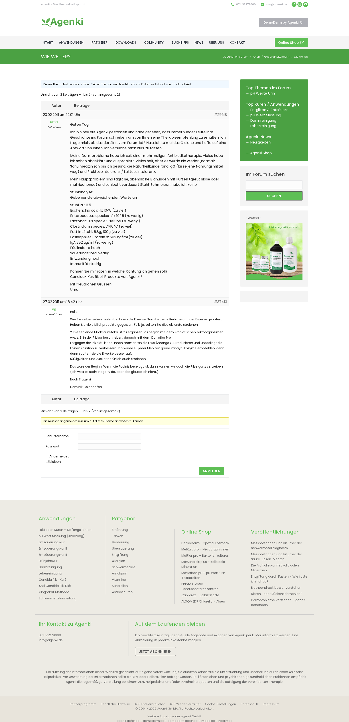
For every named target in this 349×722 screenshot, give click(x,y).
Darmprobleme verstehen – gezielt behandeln (278, 602)
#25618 (220, 114)
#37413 (220, 301)
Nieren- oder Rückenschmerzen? (276, 594)
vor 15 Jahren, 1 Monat (150, 84)
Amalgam (119, 573)
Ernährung (120, 530)
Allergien (118, 561)
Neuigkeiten (260, 142)
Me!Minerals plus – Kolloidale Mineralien (203, 564)
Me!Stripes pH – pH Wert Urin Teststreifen (203, 575)
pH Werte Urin (262, 93)
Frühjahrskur (48, 561)
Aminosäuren (122, 592)
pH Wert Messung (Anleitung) (62, 536)
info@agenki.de (276, 4)
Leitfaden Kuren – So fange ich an (65, 530)
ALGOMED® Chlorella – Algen (203, 601)
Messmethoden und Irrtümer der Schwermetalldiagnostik (276, 545)
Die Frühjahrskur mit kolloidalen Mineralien (275, 567)
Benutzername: (57, 436)
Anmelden (211, 471)
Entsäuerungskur (52, 542)
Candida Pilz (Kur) (52, 579)
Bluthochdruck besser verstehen (276, 587)
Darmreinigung (263, 120)
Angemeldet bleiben (59, 459)
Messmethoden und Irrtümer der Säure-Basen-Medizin (276, 556)
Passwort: (53, 446)
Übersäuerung (123, 548)
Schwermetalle (123, 567)
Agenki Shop (261, 153)
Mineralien (120, 586)
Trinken (117, 536)
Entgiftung (120, 554)
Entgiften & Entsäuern (269, 109)
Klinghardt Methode (54, 592)
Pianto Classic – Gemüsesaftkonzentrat (199, 586)
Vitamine (119, 579)
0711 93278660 (246, 4)
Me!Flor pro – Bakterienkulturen (205, 555)
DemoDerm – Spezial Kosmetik (205, 543)
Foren (256, 57)
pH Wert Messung (265, 115)
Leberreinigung (263, 125)
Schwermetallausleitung (57, 598)
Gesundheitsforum (235, 57)
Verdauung (120, 542)
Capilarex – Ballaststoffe (200, 595)
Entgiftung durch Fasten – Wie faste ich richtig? (279, 579)
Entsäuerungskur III (53, 554)
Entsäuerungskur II (53, 548)
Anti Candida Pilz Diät (55, 586)
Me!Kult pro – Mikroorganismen (205, 549)
